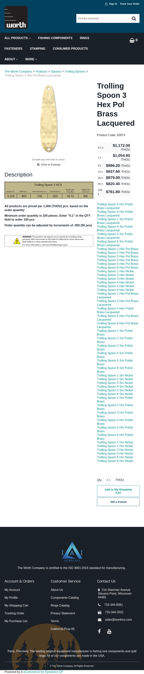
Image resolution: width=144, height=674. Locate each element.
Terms (55, 621)
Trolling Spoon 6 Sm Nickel (115, 394)
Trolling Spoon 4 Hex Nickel (115, 282)
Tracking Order (14, 613)
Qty (99, 480)
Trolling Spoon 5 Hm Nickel (115, 457)
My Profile (11, 597)
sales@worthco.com (118, 619)
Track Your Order (130, 3)
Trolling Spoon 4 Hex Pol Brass (117, 260)
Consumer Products (70, 48)
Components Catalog (65, 597)
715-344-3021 (114, 612)
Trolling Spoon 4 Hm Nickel (115, 453)
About (11, 59)
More (31, 59)
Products (41, 71)
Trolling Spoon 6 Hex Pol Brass (117, 267)
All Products (17, 38)
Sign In (113, 3)
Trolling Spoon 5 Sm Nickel (115, 390)
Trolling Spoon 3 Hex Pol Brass (117, 256)
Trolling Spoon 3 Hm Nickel (115, 449)
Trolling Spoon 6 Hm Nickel (115, 461)
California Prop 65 (63, 628)
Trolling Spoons (75, 71)
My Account (12, 589)
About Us (57, 589)
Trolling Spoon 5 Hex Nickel (115, 286)
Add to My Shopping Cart (118, 491)
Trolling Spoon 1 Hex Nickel (115, 271)
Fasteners (13, 48)
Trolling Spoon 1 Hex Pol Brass (117, 249)
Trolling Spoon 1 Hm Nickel (115, 442)
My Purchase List (15, 621)
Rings (84, 38)
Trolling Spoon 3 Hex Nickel (115, 278)
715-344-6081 (113, 604)
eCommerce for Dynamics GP (43, 671)
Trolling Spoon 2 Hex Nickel (115, 275)
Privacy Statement (63, 613)
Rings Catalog (60, 605)
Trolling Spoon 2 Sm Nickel (115, 379)
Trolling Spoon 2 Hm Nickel (115, 446)
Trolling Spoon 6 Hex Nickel (115, 289)
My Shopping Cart (16, 605)
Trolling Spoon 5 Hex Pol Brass (117, 263)
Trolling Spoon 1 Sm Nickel (115, 375)
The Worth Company (18, 71)
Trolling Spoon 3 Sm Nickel (115, 382)
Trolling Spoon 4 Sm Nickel (115, 386)
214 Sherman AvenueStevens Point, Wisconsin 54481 (115, 593)
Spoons (56, 71)
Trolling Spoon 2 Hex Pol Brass (117, 252)
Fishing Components (55, 38)
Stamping (37, 48)
